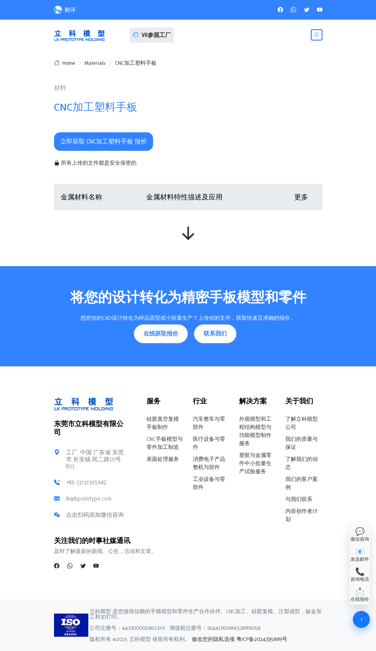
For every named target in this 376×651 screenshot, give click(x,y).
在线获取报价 (160, 333)
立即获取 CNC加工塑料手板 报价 (103, 141)
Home (64, 63)
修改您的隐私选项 (212, 639)
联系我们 (215, 333)
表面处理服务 (163, 458)
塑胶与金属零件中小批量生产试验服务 (255, 463)
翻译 (65, 10)
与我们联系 (298, 499)
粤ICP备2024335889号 (261, 639)
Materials (95, 63)
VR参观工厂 (152, 35)
